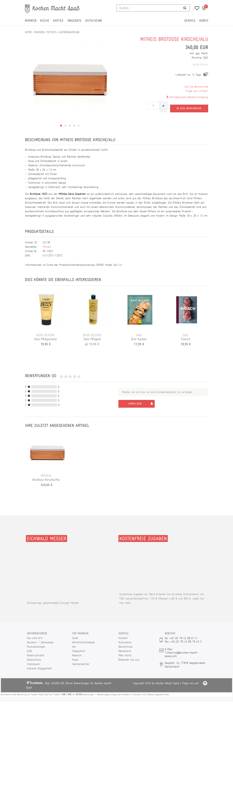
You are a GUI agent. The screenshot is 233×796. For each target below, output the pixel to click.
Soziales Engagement (39, 668)
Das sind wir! (35, 638)
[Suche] (184, 8)
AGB (29, 651)
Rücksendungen (36, 646)
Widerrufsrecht (35, 655)
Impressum (33, 664)
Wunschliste (125, 646)
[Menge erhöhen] (163, 105)
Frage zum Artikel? (196, 91)
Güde (75, 638)
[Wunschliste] (195, 8)
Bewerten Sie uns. (129, 659)
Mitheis (52, 32)
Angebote (74, 21)
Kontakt (122, 638)
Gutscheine (93, 21)
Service (190, 21)
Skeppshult (78, 651)
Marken (30, 21)
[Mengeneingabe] (153, 105)
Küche (45, 21)
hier (120, 265)
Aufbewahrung (69, 32)
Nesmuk (76, 655)
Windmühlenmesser (83, 642)
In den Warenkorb (188, 105)
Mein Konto (125, 655)
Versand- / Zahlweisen (40, 642)
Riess (75, 659)
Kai (74, 646)
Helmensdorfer (80, 664)
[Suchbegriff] (148, 8)
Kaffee (58, 21)
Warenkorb (124, 651)
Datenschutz (34, 659)
